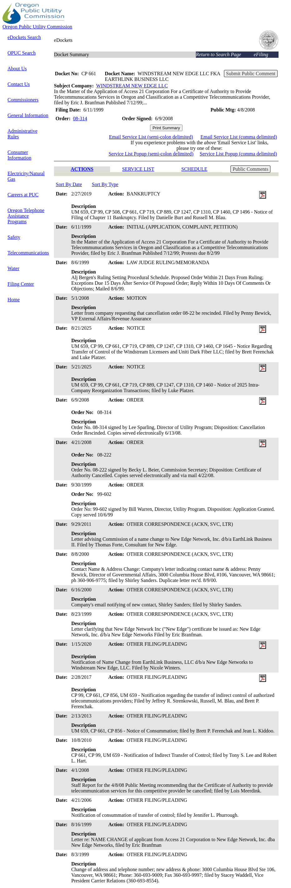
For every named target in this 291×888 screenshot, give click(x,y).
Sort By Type (105, 184)
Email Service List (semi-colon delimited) (151, 137)
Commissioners (23, 99)
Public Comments (250, 169)
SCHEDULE (194, 169)
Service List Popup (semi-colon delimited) (151, 153)
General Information (27, 115)
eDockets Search (24, 37)
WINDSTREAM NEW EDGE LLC (131, 85)
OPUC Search (21, 53)
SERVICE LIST (138, 169)
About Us (17, 68)
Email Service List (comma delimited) (239, 137)
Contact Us (18, 84)
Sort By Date (69, 184)
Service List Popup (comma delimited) (238, 153)
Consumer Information (19, 155)
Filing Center (20, 284)
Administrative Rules (22, 133)
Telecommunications (28, 252)
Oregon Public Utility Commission (37, 26)
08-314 (80, 118)
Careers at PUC (23, 194)
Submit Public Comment (250, 73)
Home (13, 299)
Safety (13, 237)
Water (13, 268)
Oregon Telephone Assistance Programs (25, 216)
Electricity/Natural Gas (26, 176)
